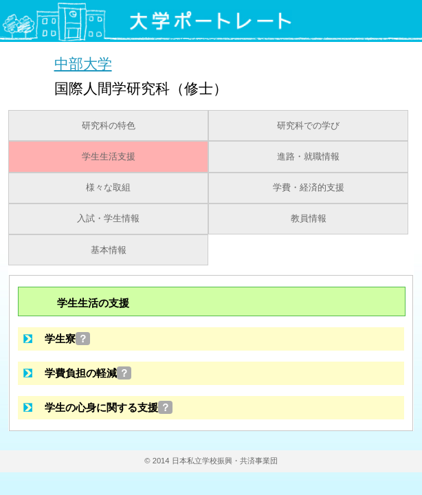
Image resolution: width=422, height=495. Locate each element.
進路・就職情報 (308, 157)
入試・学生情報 (108, 218)
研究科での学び (308, 126)
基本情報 (108, 250)
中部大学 (83, 64)
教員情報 (308, 218)
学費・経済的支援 (308, 187)
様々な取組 (108, 187)
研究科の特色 (108, 126)
